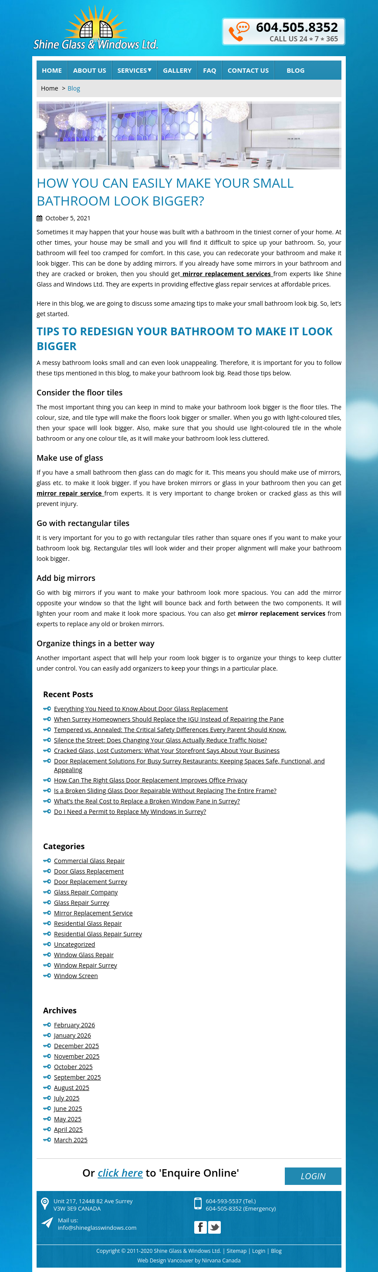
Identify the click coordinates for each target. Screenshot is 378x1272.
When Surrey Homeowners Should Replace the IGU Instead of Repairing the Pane (169, 719)
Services (135, 70)
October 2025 (73, 1067)
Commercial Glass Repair (89, 861)
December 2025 (76, 1046)
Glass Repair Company (86, 892)
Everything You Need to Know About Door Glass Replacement (141, 709)
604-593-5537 (224, 1201)
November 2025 (77, 1056)
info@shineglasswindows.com (97, 1228)
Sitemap (237, 1251)
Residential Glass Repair (88, 923)
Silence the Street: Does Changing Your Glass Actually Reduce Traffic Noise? (160, 740)
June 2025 (68, 1108)
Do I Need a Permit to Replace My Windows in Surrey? (130, 811)
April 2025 (68, 1129)
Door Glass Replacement (89, 871)
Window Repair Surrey (85, 965)
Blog (295, 70)
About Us (89, 70)
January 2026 (72, 1035)
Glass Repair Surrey (81, 902)
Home (52, 70)
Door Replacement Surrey (90, 881)
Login (312, 1176)
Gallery (177, 70)
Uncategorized (74, 944)
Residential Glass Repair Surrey (98, 934)
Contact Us (248, 70)
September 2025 (77, 1077)
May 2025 (67, 1119)
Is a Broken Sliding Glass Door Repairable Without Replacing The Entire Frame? (165, 790)
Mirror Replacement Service (93, 913)
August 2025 (71, 1087)
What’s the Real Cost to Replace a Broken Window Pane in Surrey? (147, 801)
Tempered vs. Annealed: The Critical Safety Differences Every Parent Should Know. (170, 729)
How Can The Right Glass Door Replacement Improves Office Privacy (150, 780)
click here (120, 1172)
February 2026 (74, 1025)
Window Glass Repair (84, 955)
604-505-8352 (224, 1208)
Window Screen (76, 976)
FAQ (209, 70)
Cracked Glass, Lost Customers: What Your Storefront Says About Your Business (167, 750)
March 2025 (71, 1140)
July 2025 (67, 1098)
